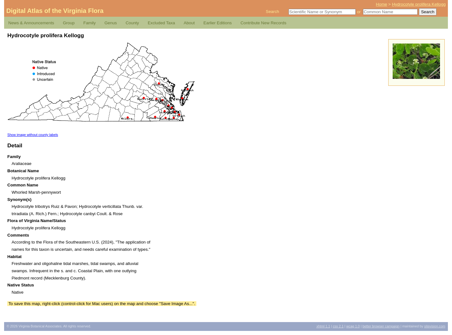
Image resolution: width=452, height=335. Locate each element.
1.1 (323, 326)
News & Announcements (31, 23)
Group (68, 23)
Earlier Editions (218, 23)
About (189, 23)
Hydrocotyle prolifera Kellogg (419, 4)
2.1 (338, 326)
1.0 (353, 326)
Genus (110, 23)
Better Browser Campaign (380, 326)
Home (381, 4)
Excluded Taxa (161, 23)
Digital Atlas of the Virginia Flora (55, 10)
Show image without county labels (32, 135)
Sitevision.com (434, 326)
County (132, 23)
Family (89, 23)
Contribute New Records (263, 23)
